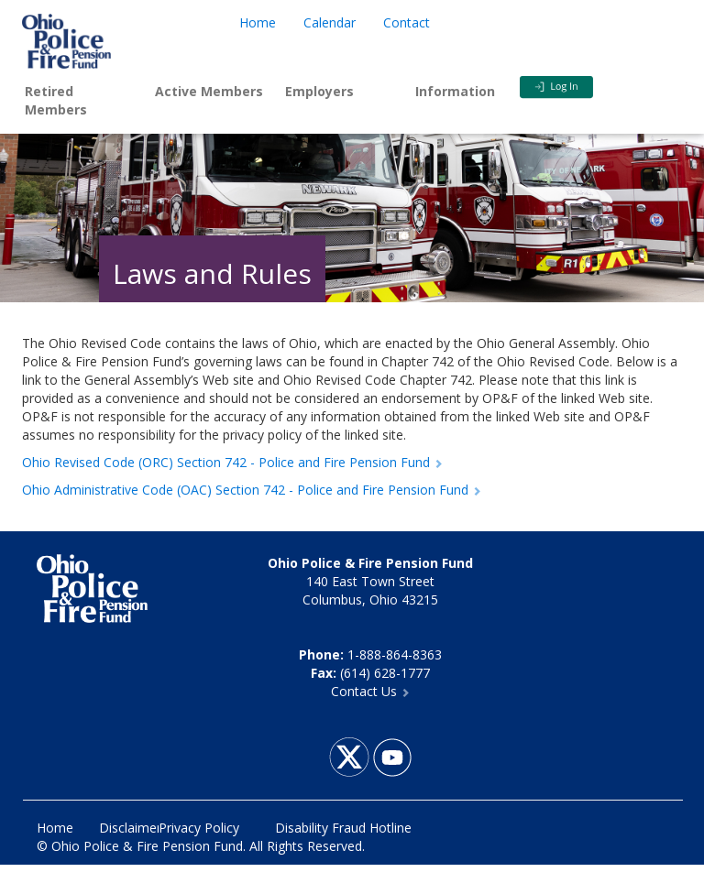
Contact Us (370, 691)
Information (455, 91)
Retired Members (56, 100)
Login (585, 87)
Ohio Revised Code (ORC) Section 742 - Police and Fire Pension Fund (232, 462)
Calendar (329, 22)
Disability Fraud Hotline (343, 827)
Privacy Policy (199, 827)
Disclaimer (130, 827)
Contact (406, 22)
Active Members (209, 91)
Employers (319, 91)
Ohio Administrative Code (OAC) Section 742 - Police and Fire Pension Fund (251, 489)
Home (257, 22)
